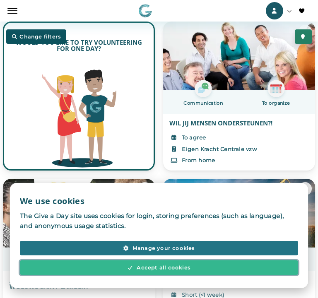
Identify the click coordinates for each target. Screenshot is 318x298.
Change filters (36, 37)
